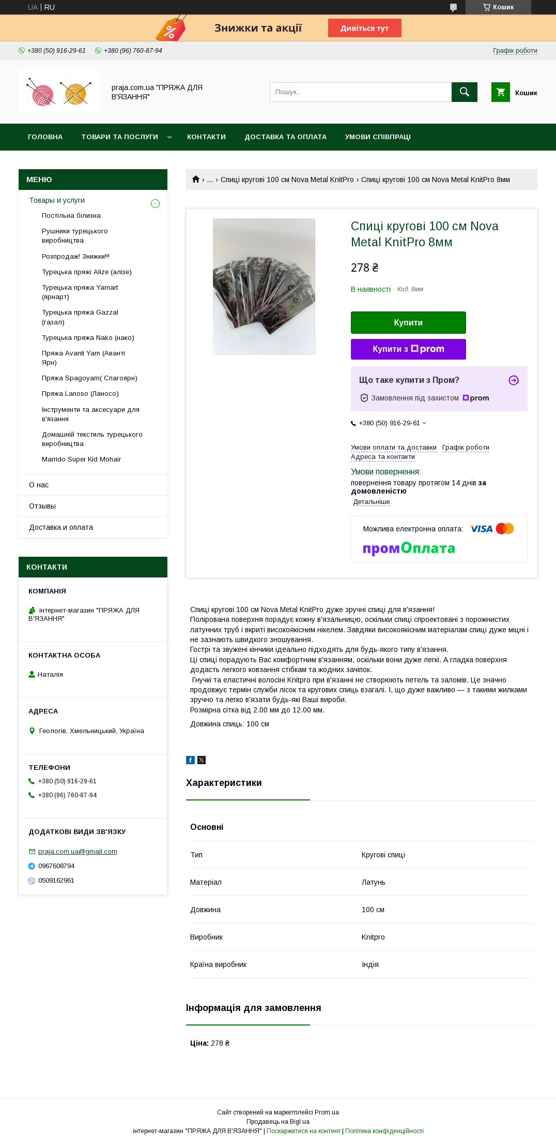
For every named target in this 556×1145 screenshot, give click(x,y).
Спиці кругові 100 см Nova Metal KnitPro (287, 179)
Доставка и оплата (61, 527)
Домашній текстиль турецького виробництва (92, 439)
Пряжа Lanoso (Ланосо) (80, 393)
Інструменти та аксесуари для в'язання (91, 414)
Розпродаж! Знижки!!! (76, 256)
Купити (408, 322)
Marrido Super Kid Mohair (81, 459)
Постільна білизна (71, 215)
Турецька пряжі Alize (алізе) (87, 272)
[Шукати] (464, 92)
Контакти (206, 137)
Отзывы (42, 506)
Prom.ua (327, 1112)
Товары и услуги (57, 200)
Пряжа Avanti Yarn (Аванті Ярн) (83, 357)
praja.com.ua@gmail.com (77, 851)
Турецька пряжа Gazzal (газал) (80, 316)
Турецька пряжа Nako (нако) (88, 337)
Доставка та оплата (285, 137)
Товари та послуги (119, 137)
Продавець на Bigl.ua (278, 1121)
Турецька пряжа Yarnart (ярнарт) (80, 292)
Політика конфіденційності (384, 1131)
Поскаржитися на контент (304, 1131)
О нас (39, 485)
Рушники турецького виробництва (75, 235)
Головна (45, 137)
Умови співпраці (378, 137)
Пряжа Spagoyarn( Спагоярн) (89, 378)
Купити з (408, 349)
